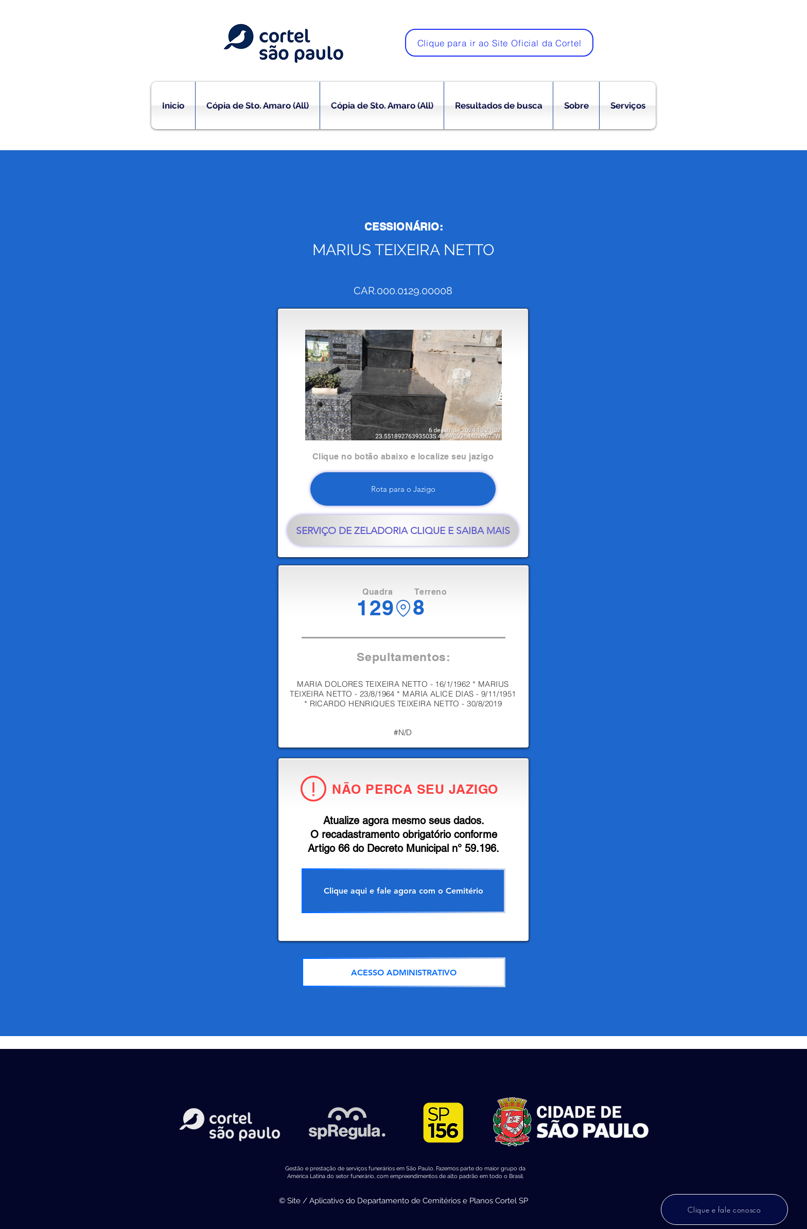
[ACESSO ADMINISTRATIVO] (403, 972)
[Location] (403, 608)
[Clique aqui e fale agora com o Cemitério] (403, 890)
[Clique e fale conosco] (724, 1209)
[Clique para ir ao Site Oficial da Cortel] (499, 43)
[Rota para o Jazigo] (403, 489)
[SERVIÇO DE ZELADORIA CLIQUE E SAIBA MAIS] (402, 530)
